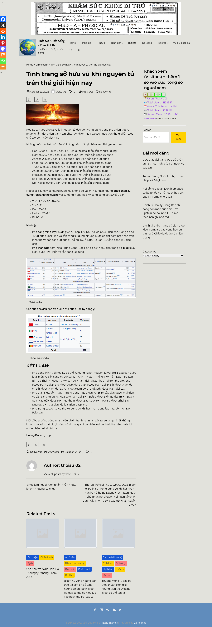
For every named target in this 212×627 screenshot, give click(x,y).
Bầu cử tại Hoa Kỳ (75, 563)
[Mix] (3, 55)
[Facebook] (3, 19)
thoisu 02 (58, 91)
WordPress (140, 622)
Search (147, 129)
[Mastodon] (3, 49)
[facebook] (28, 99)
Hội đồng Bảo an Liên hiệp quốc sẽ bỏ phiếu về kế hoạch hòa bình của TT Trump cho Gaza (164, 192)
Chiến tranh (42, 64)
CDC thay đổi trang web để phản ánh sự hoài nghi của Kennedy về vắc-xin (163, 163)
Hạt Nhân (108, 569)
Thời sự (120, 569)
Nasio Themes (110, 622)
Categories (149, 251)
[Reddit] (3, 31)
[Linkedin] (3, 37)
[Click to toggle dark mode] (79, 50)
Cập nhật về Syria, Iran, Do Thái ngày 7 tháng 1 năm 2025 (42, 572)
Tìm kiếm (178, 137)
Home (29, 64)
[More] (3, 67)
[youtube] (120, 610)
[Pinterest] (3, 43)
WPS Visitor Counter (166, 118)
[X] (3, 25)
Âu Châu (70, 557)
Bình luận (33, 557)
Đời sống (121, 563)
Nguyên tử (105, 91)
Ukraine (107, 575)
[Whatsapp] (3, 61)
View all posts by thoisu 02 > (61, 474)
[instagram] (101, 610)
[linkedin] (114, 610)
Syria (30, 563)
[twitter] (36, 99)
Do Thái (69, 575)
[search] (71, 50)
